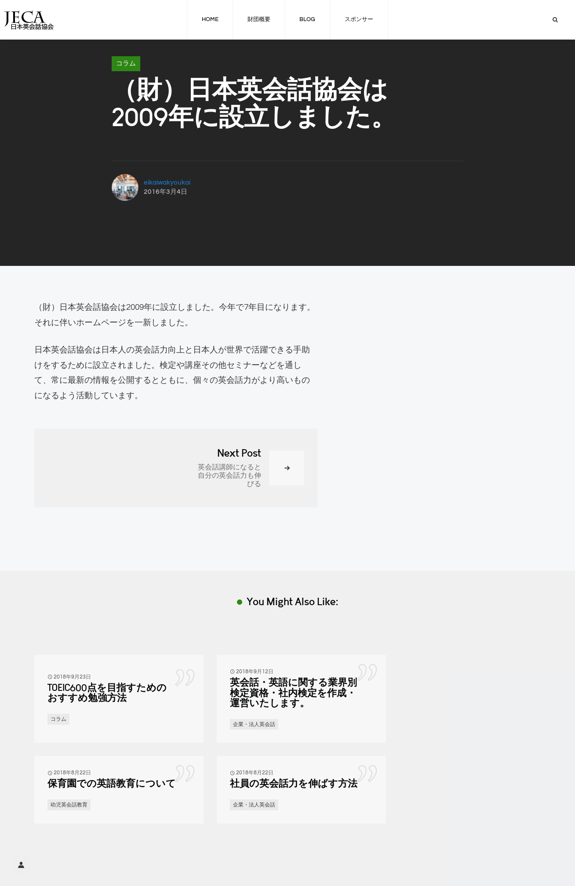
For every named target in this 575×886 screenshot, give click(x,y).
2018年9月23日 (72, 676)
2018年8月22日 (72, 772)
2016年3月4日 (165, 192)
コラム (126, 63)
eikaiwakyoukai (167, 182)
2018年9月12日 (254, 671)
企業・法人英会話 (254, 724)
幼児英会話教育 (69, 804)
